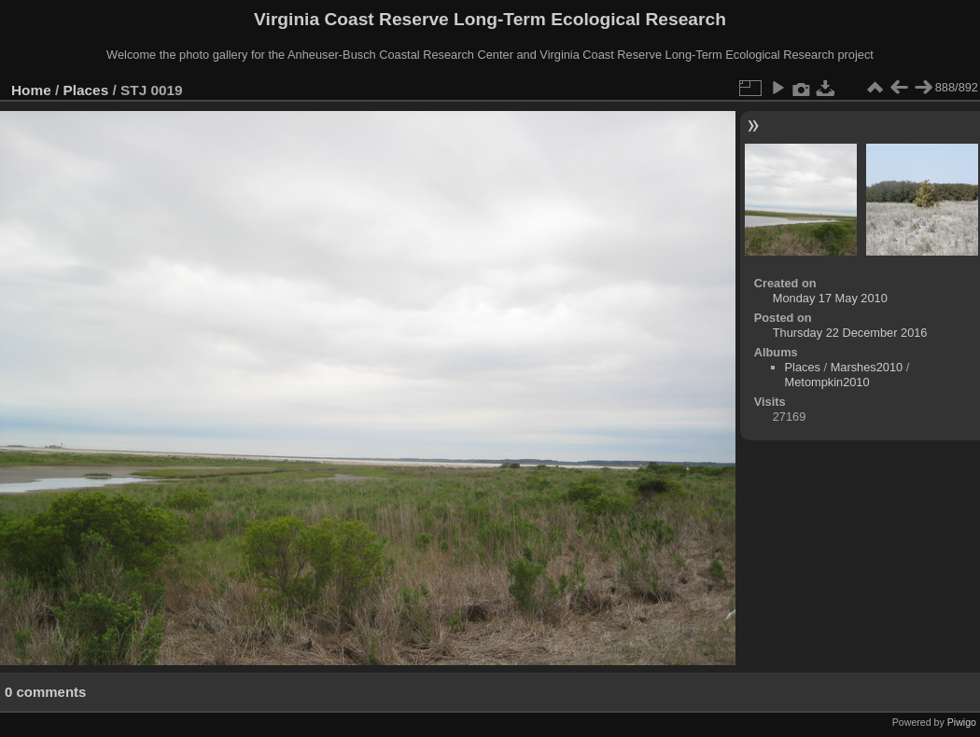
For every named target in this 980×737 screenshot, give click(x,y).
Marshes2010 (867, 367)
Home (31, 90)
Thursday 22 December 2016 (850, 333)
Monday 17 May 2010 (830, 298)
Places (86, 90)
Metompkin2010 (827, 382)
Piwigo (961, 722)
